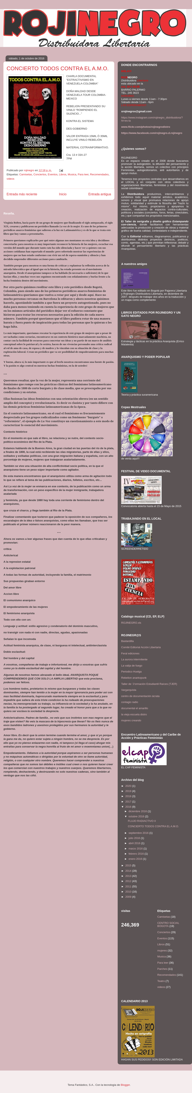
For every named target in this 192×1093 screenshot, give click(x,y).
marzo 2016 (136, 848)
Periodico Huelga (131, 671)
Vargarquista (128, 689)
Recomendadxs (99, 174)
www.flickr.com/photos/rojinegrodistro (145, 126)
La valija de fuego (131, 665)
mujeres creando (131, 720)
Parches (162, 968)
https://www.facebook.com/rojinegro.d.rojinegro (151, 133)
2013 (128, 875)
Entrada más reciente (22, 194)
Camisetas (25, 174)
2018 (128, 796)
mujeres (162, 950)
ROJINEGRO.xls (131, 622)
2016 (128, 806)
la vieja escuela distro (134, 714)
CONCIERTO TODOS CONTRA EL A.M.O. (153, 826)
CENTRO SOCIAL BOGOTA (168, 924)
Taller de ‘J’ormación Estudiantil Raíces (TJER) (149, 683)
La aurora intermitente (134, 659)
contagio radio (129, 702)
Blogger (125, 1084)
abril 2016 (135, 843)
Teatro (161, 981)
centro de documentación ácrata (140, 696)
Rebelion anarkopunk (134, 677)
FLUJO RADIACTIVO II (142, 820)
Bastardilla (127, 641)
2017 (128, 801)
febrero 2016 (137, 853)
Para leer (83, 174)
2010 (128, 891)
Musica (72, 174)
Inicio (62, 194)
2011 (128, 886)
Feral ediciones (130, 653)
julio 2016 (135, 838)
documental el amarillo (134, 708)
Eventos (52, 174)
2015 (128, 865)
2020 (128, 785)
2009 (128, 896)
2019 (128, 791)
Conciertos (39, 174)
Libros (62, 174)
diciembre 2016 (138, 811)
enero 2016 (136, 858)
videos (10, 178)
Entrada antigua (99, 194)
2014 (128, 870)
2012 (128, 881)
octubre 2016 (137, 816)
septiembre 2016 (139, 832)
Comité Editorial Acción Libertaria (141, 647)
